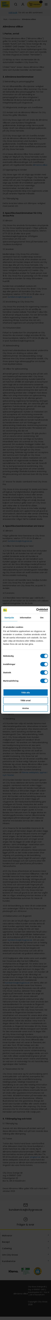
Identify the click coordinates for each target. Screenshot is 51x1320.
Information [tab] (25, 617)
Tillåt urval (25, 700)
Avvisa (25, 708)
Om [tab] (41, 617)
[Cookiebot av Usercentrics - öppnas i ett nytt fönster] (36, 610)
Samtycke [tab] (9, 617)
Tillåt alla (25, 692)
